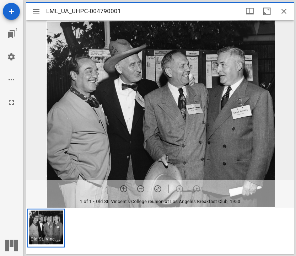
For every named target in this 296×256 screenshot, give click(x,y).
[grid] (160, 231)
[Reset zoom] (157, 188)
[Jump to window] (11, 34)
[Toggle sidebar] (36, 11)
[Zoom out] (140, 188)
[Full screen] (11, 102)
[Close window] (283, 11)
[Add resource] (11, 11)
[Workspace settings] (11, 56)
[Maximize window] (266, 11)
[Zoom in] (123, 188)
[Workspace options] (11, 79)
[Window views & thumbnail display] (249, 11)
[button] (46, 228)
